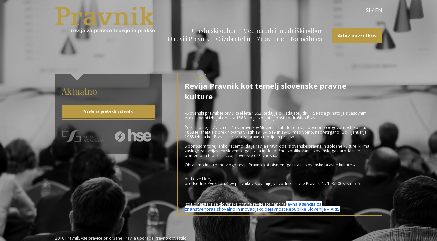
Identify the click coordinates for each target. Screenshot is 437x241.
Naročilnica (306, 39)
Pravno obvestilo (171, 238)
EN (378, 10)
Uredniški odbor (214, 31)
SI (368, 10)
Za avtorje (270, 39)
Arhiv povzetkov (357, 35)
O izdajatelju (233, 39)
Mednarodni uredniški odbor (282, 31)
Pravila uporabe (138, 238)
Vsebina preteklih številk (108, 111)
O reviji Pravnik (188, 39)
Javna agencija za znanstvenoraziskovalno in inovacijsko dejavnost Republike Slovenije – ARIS (262, 206)
